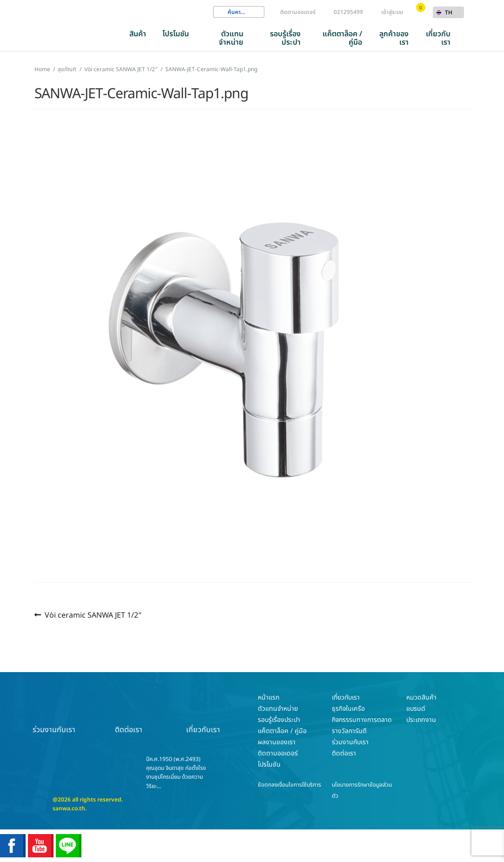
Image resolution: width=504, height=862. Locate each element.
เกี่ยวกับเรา (438, 38)
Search (220, 12)
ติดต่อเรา (128, 713)
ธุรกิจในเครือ (348, 709)
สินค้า (137, 34)
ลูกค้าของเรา (394, 38)
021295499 (348, 12)
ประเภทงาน (421, 720)
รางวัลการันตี (349, 731)
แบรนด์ (415, 709)
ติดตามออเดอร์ (298, 12)
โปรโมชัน (175, 34)
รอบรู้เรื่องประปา (285, 38)
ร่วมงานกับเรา (54, 713)
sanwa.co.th (69, 808)
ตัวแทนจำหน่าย (231, 38)
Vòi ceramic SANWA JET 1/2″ (92, 615)
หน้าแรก (268, 697)
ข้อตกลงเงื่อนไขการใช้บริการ (289, 785)
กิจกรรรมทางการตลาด (362, 720)
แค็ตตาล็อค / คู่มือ (342, 38)
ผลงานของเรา (277, 742)
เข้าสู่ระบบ (392, 12)
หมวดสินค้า (421, 697)
